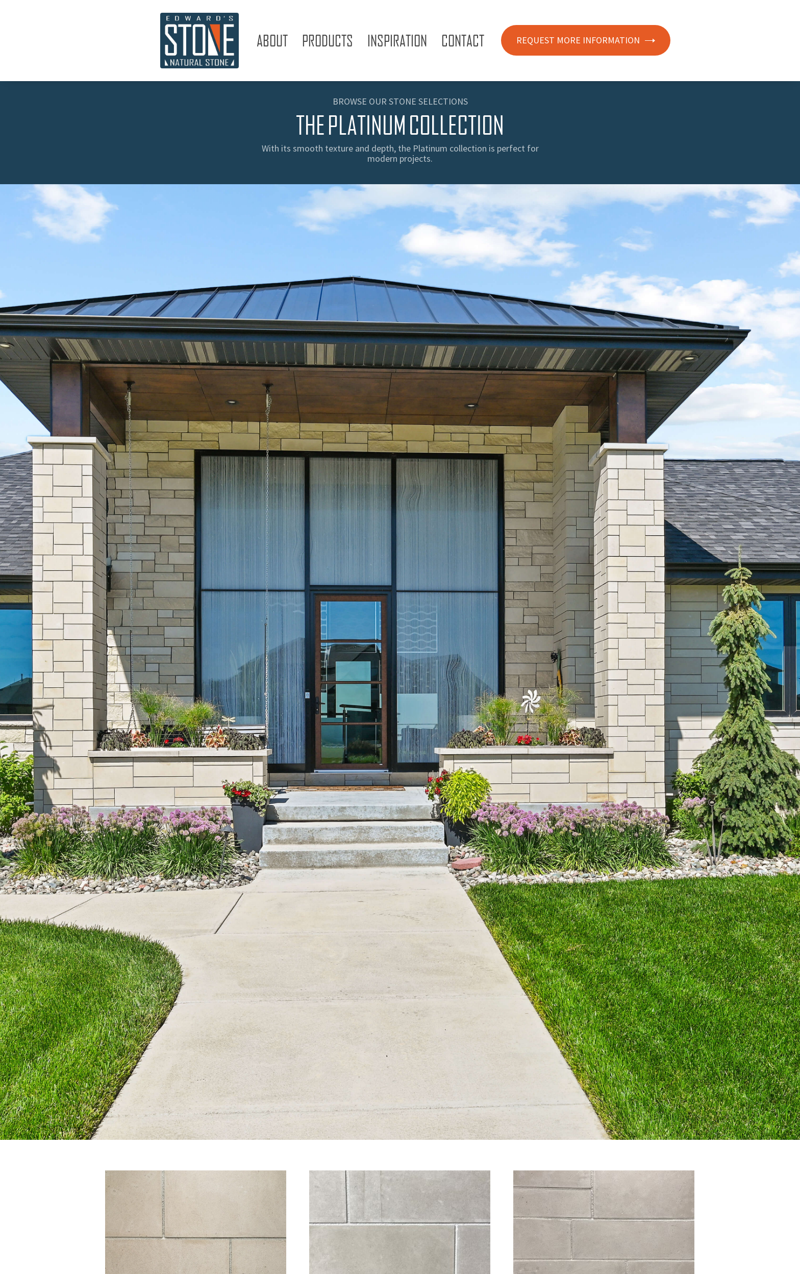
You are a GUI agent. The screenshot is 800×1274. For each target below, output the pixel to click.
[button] (274, 40)
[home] (199, 40)
